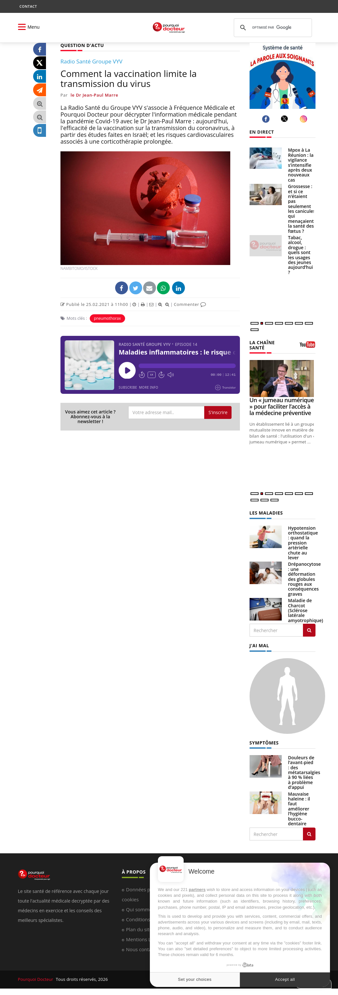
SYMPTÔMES (264, 743)
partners (197, 889)
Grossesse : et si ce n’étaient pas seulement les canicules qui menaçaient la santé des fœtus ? (301, 208)
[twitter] (285, 118)
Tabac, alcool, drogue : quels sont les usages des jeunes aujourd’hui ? (300, 254)
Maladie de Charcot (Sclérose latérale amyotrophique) (305, 610)
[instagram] (304, 119)
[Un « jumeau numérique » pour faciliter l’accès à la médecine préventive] (282, 378)
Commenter (190, 304)
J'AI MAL (259, 645)
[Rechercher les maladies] (309, 630)
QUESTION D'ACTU (82, 45)
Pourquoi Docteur (36, 979)
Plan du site (139, 929)
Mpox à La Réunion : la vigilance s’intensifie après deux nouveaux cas (301, 165)
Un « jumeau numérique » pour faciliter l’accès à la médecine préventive (282, 406)
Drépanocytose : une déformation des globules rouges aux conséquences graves (304, 579)
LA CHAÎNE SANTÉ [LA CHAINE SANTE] (262, 344)
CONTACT (28, 6)
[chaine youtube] (307, 347)
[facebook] (266, 119)
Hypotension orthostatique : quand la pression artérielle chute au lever (303, 543)
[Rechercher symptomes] (309, 834)
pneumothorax (107, 318)
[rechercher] (272, 28)
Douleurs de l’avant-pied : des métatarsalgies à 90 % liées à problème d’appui (304, 772)
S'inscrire (217, 412)
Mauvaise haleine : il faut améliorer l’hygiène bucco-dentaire (299, 809)
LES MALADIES (266, 513)
